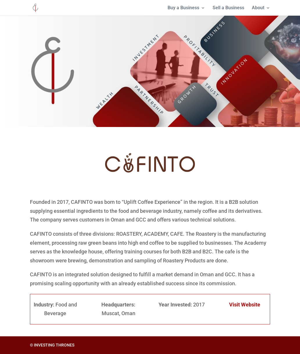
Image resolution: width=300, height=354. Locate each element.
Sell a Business (228, 8)
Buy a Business (183, 8)
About (258, 8)
